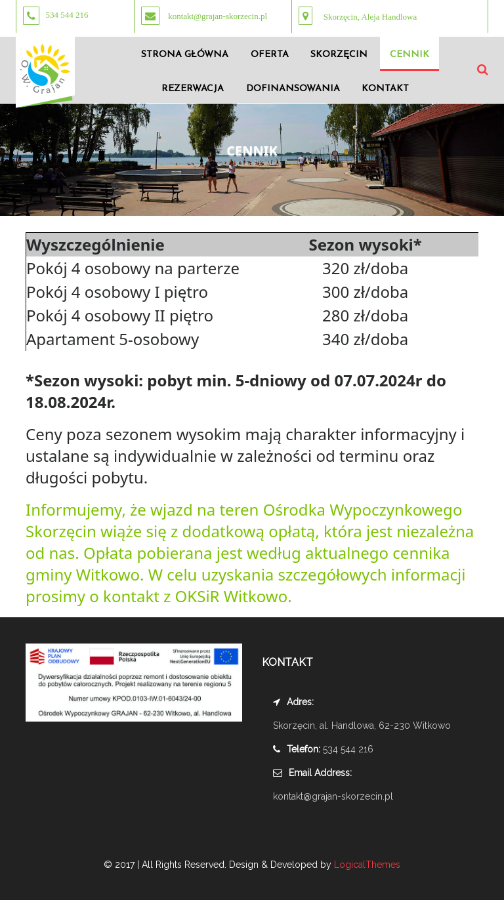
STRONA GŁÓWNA (184, 55)
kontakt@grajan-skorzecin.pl (333, 796)
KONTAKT (385, 89)
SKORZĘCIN (339, 55)
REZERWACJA (192, 89)
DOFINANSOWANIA (293, 89)
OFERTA (270, 55)
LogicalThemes (365, 864)
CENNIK (409, 55)
